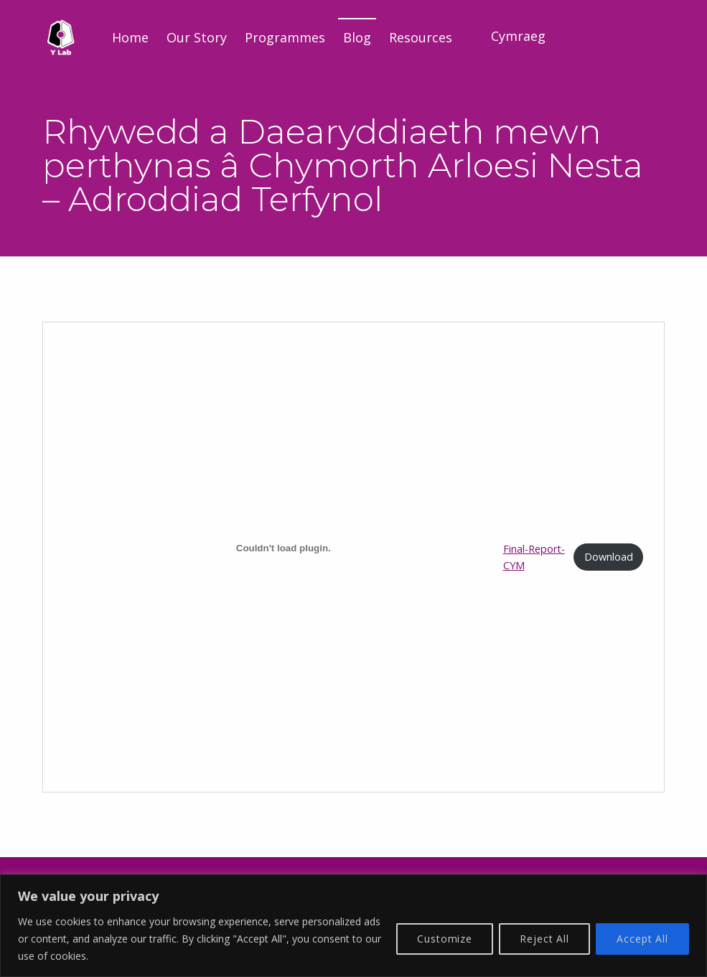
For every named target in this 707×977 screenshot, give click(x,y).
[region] (353, 925)
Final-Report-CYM (534, 557)
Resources (420, 37)
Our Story (197, 37)
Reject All (544, 938)
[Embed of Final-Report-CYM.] (283, 547)
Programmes (285, 37)
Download (608, 557)
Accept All (642, 938)
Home (130, 37)
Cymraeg (518, 36)
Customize (444, 938)
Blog (357, 37)
